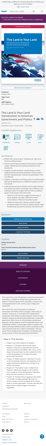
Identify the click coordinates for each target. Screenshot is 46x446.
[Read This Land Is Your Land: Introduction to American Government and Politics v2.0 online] (23, 54)
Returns (26, 422)
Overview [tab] (23, 265)
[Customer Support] (42, 438)
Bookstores (27, 403)
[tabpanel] (23, 344)
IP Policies (13, 442)
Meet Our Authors (8, 419)
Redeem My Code (23, 258)
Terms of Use (6, 440)
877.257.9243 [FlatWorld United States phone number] (6, 437)
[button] (6, 138)
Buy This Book (23, 254)
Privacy (4, 442)
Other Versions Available (22, 88)
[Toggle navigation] (42, 11)
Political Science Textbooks (12, 18)
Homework (5, 406)
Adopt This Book (23, 228)
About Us (27, 414)
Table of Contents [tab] (23, 271)
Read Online (23, 223)
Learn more (25, 7)
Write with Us (6, 422)
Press (4, 416)
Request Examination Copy (23, 219)
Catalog (4, 403)
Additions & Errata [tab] (23, 291)
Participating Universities (10, 409)
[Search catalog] (33, 11)
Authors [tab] (23, 284)
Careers (26, 416)
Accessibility (6, 414)
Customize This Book (23, 232)
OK (18, 7)
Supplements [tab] (23, 278)
